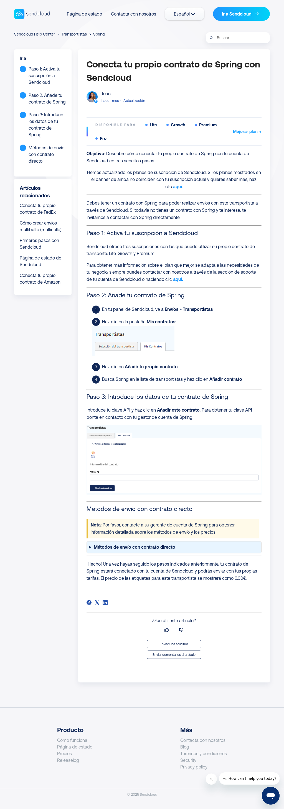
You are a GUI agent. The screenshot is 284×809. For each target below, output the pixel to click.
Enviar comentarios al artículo (174, 655)
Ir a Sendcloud (240, 13)
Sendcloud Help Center (34, 34)
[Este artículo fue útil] (166, 630)
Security (188, 760)
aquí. (178, 279)
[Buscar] (238, 37)
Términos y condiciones (203, 753)
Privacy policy (193, 766)
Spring (99, 34)
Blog (184, 746)
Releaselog (68, 760)
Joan (106, 93)
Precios (64, 753)
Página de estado (84, 13)
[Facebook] (89, 602)
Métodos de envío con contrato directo (46, 154)
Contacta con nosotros (133, 13)
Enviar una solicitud (174, 644)
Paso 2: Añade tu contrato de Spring (47, 98)
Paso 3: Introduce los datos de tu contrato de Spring (46, 124)
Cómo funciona (72, 740)
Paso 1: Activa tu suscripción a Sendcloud (44, 75)
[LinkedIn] (105, 602)
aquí (177, 186)
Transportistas (74, 34)
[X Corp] (97, 602)
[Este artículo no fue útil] (181, 630)
